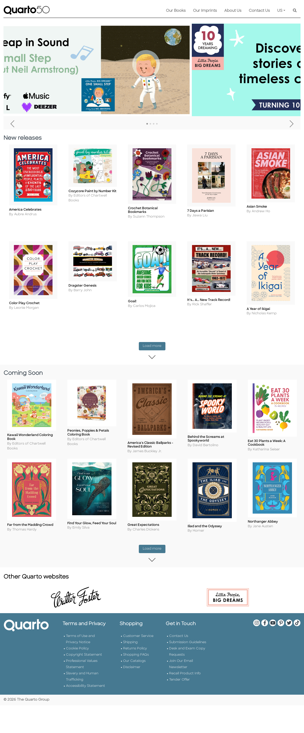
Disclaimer (131, 656)
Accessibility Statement (85, 675)
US (279, 11)
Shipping (130, 631)
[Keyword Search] (295, 11)
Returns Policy (135, 637)
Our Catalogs (134, 650)
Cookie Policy (77, 637)
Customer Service (138, 625)
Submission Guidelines (187, 631)
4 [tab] (156, 124)
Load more (154, 343)
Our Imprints (205, 11)
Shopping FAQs (136, 643)
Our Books (176, 11)
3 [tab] (153, 124)
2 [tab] (150, 124)
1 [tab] (147, 124)
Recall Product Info (185, 662)
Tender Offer (179, 668)
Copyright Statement (84, 643)
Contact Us (259, 11)
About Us (232, 11)
